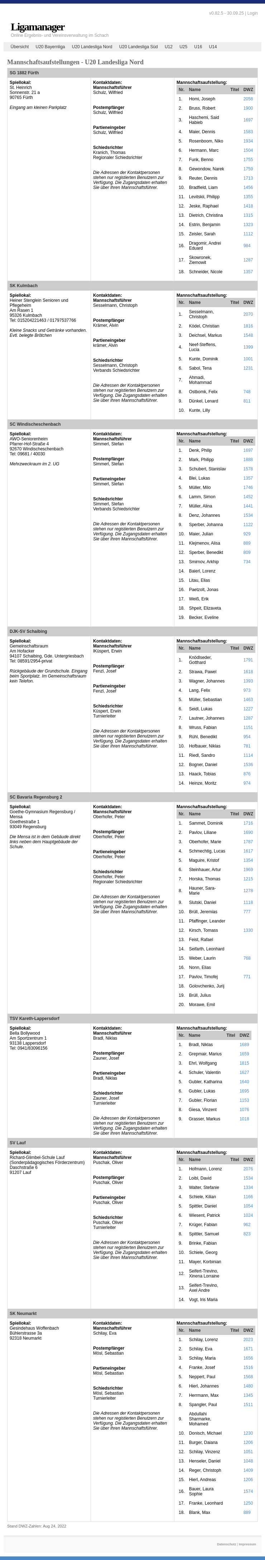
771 (247, 976)
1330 (248, 930)
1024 (248, 1215)
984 (247, 245)
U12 (169, 46)
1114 (248, 755)
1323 (248, 224)
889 (247, 543)
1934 (248, 141)
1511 (248, 1404)
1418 (248, 206)
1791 (248, 660)
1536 (248, 764)
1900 (248, 108)
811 (247, 401)
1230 (248, 1433)
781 (247, 746)
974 (247, 783)
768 (247, 958)
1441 (248, 506)
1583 (248, 131)
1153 (244, 1100)
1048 (248, 1461)
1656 (248, 1358)
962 (247, 1224)
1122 (248, 524)
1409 (248, 1470)
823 (247, 1233)
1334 (248, 1187)
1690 (248, 832)
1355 (248, 196)
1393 (248, 681)
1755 (248, 159)
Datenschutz (226, 1544)
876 (247, 773)
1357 (248, 271)
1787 (248, 841)
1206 (248, 1442)
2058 (248, 98)
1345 (248, 1395)
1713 (248, 178)
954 (247, 736)
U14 (213, 46)
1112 (248, 233)
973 (247, 690)
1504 (248, 150)
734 (247, 561)
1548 (248, 335)
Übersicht (20, 46)
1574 (248, 1491)
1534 (248, 515)
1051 (248, 1451)
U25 (183, 46)
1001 (248, 358)
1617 (248, 851)
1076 (244, 1109)
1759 (248, 168)
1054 (248, 1206)
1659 (244, 1053)
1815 (244, 1063)
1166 (248, 1196)
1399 (248, 347)
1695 (244, 1091)
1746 (248, 487)
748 (247, 391)
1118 (248, 902)
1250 (248, 1503)
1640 (244, 1081)
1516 (248, 1367)
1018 (244, 1118)
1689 (244, 1044)
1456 (248, 187)
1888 (248, 459)
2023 (248, 1339)
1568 (248, 1376)
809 (247, 552)
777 (247, 911)
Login (252, 13)
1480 (248, 1386)
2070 (248, 314)
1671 (248, 1348)
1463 (248, 699)
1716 (248, 823)
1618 (248, 671)
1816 (248, 326)
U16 (198, 46)
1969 (248, 869)
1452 (248, 496)
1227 (248, 708)
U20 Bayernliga (50, 46)
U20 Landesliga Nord (92, 46)
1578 (248, 468)
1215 (248, 878)
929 (247, 533)
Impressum (247, 1544)
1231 (248, 368)
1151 (248, 727)
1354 (248, 860)
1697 (248, 120)
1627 (244, 1072)
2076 (248, 1168)
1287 (248, 260)
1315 (248, 215)
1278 (248, 890)
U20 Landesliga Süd (138, 46)
